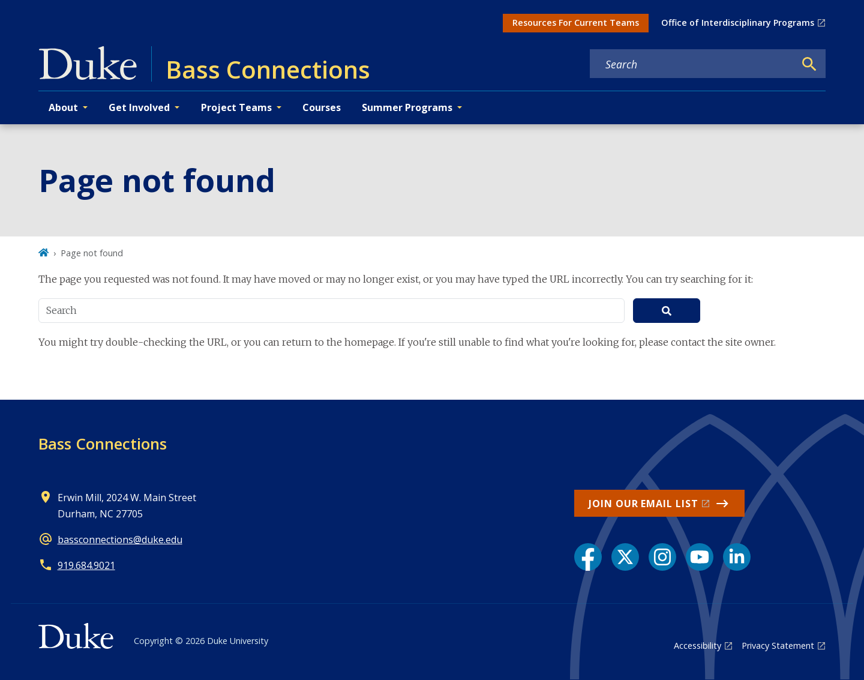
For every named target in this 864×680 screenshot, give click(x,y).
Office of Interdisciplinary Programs (737, 22)
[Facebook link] (588, 557)
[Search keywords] (692, 64)
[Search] (809, 64)
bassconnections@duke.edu (120, 539)
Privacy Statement (778, 645)
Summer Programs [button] (407, 107)
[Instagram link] (662, 557)
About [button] (63, 107)
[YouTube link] (699, 557)
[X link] (625, 557)
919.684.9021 (86, 565)
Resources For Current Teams (575, 22)
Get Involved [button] (139, 107)
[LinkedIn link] (737, 557)
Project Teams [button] (236, 107)
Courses (321, 107)
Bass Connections (102, 443)
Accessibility (697, 645)
